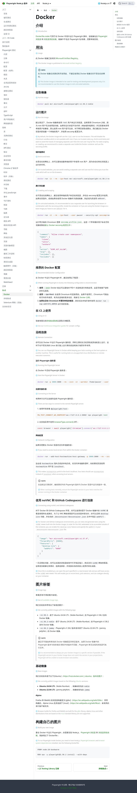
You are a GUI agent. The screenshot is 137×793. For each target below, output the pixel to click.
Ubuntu (78, 681)
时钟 (5, 172)
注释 (5, 58)
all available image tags (49, 600)
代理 (5, 54)
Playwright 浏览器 (88, 732)
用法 (116, 15)
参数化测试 (8, 91)
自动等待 (7, 156)
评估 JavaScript (10, 192)
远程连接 (120, 31)
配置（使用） (9, 70)
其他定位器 (8, 237)
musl (63, 714)
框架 (5, 205)
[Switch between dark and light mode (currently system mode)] (114, 3)
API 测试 (7, 148)
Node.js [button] (46, 3)
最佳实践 (7, 160)
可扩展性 (7, 200)
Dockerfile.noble (43, 36)
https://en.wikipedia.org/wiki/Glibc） (88, 700)
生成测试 (7, 21)
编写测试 (7, 17)
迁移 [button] (4, 286)
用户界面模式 (9, 119)
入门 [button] (4, 9)
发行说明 (5, 42)
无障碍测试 (8, 135)
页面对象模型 (9, 245)
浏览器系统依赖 (50, 39)
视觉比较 (7, 278)
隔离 (5, 213)
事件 (5, 196)
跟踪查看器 (8, 30)
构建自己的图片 (120, 47)
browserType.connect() (63, 422)
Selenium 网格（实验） (13, 302)
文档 (32, 3)
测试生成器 (8, 262)
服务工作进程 (9, 253)
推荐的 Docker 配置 (123, 25)
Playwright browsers (88, 740)
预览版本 (5, 46)
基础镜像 (120, 43)
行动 (5, 139)
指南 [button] (4, 127)
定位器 (6, 217)
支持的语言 (6, 306)
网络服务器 (8, 123)
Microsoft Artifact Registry (67, 58)
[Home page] (38, 10)
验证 (5, 152)
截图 (5, 249)
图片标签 (118, 40)
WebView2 (8, 282)
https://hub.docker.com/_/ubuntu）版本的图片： (83, 676)
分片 (5, 107)
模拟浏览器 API (10, 225)
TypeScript (8, 115)
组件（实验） (9, 176)
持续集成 (7, 298)
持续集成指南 (52, 321)
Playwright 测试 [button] (9, 50)
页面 (5, 241)
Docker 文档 (85, 297)
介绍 (116, 12)
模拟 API (7, 221)
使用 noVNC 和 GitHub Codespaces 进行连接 (124, 36)
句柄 (5, 209)
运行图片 (120, 21)
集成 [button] (4, 290)
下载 (5, 188)
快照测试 (7, 257)
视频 (5, 274)
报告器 (6, 99)
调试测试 (7, 180)
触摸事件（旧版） (11, 266)
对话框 (6, 184)
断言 (5, 144)
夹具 (5, 78)
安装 (5, 13)
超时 (5, 111)
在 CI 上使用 (121, 28)
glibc (79, 711)
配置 (5, 66)
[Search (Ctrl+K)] (126, 3)
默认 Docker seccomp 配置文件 (58, 225)
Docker (7, 294)
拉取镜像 (120, 18)
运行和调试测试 (10, 26)
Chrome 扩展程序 (11, 168)
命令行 (6, 62)
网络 (5, 233)
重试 (5, 103)
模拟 (5, 74)
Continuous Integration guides (55, 326)
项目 (5, 95)
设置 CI (6, 34)
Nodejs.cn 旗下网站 (68, 788)
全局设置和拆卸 (10, 82)
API (38, 3)
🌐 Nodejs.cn (104, 3)
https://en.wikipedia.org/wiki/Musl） (86, 703)
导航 (5, 229)
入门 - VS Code (8, 38)
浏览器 (6, 164)
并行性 (6, 87)
